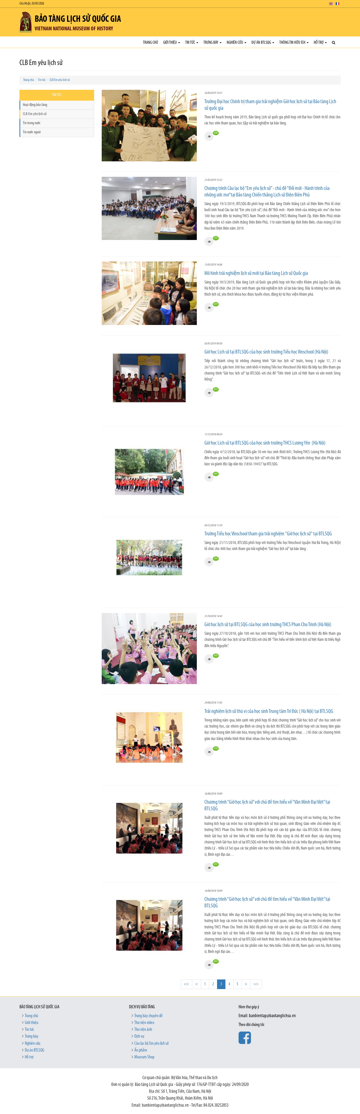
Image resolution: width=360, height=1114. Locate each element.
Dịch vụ (139, 1036)
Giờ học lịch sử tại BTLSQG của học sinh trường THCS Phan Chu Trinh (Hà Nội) (267, 625)
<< (186, 984)
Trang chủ (150, 42)
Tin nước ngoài (32, 132)
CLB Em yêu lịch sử (60, 80)
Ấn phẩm (140, 1050)
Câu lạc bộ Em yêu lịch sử (151, 1043)
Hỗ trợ (320, 42)
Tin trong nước (31, 123)
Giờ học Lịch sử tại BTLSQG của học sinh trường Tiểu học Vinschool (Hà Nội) (266, 352)
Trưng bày (212, 42)
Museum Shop (144, 1057)
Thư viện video (144, 1022)
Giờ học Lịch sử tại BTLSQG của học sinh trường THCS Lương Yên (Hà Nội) (265, 443)
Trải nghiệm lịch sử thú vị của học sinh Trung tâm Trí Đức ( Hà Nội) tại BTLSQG (268, 711)
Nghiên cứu (236, 42)
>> (256, 984)
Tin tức (191, 42)
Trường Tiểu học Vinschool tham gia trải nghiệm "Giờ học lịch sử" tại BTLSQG (268, 534)
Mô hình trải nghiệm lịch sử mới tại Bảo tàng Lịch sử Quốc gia (256, 273)
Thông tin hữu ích (294, 42)
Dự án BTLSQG (262, 42)
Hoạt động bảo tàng (35, 105)
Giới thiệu (171, 42)
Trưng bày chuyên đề (148, 1016)
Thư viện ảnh (143, 1029)
